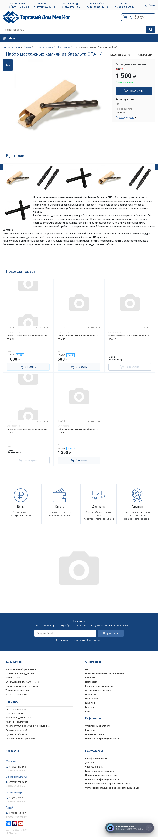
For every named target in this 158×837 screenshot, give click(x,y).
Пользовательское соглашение (102, 775)
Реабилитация (13, 677)
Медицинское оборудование (21, 669)
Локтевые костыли (16, 709)
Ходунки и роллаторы (17, 721)
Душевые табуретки (16, 734)
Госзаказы (91, 694)
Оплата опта (91, 698)
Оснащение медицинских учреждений (104, 673)
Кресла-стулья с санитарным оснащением (28, 726)
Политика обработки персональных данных (108, 783)
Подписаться (110, 633)
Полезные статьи (94, 734)
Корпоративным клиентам (99, 686)
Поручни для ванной (16, 730)
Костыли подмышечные (18, 717)
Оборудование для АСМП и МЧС (23, 682)
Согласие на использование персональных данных (112, 788)
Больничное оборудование (20, 673)
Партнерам (91, 682)
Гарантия (90, 703)
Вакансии (90, 677)
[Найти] (150, 29)
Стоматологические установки (22, 686)
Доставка (90, 762)
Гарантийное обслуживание (99, 771)
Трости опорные (14, 713)
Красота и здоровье (16, 694)
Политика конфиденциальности (102, 779)
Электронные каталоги (97, 726)
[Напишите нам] (129, 828)
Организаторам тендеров (98, 690)
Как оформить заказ (96, 758)
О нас (88, 669)
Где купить (90, 707)
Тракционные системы (17, 690)
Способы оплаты (94, 766)
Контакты (90, 711)
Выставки (90, 730)
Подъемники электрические (20, 738)
